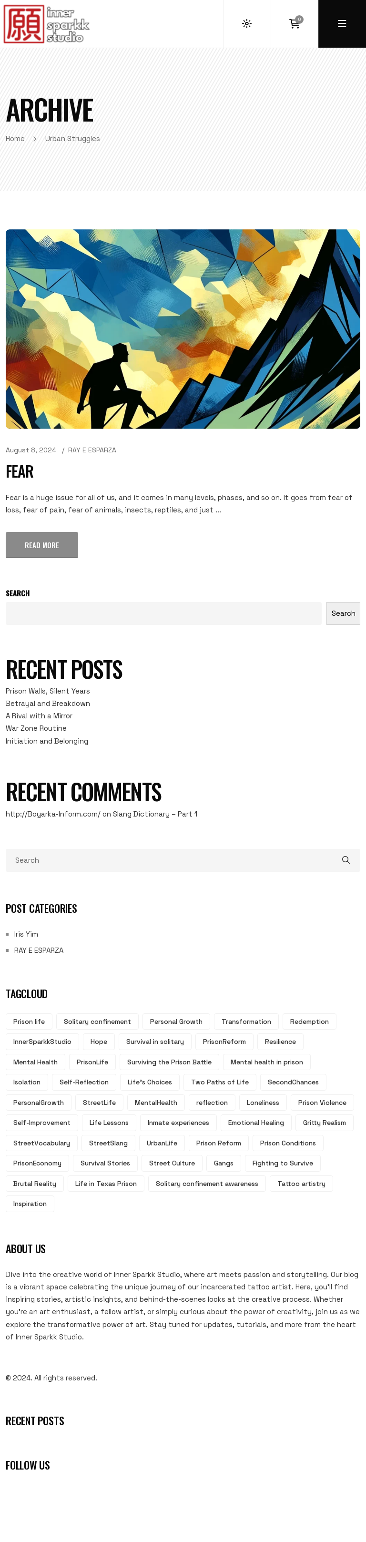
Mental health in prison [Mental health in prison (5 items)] (267, 1062)
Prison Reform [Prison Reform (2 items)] (218, 1143)
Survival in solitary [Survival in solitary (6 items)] (155, 1041)
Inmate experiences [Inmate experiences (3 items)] (178, 1122)
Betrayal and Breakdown (48, 703)
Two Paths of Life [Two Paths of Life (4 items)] (220, 1082)
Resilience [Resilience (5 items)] (280, 1041)
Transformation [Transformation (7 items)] (246, 1021)
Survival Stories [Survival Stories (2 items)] (105, 1163)
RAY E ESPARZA (92, 450)
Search (18, 593)
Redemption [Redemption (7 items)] (309, 1021)
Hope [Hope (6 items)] (99, 1041)
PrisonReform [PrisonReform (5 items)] (224, 1041)
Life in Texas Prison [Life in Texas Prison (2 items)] (106, 1183)
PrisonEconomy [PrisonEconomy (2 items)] (37, 1163)
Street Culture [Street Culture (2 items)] (172, 1163)
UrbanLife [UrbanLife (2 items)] (162, 1143)
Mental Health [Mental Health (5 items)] (35, 1062)
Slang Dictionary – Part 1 (155, 813)
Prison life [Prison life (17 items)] (29, 1021)
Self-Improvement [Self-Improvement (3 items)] (42, 1122)
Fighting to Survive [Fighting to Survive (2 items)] (283, 1163)
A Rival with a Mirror (39, 715)
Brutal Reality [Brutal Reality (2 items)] (34, 1183)
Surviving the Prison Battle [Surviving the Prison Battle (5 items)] (169, 1062)
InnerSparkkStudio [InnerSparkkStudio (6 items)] (42, 1041)
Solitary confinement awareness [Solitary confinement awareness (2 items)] (207, 1183)
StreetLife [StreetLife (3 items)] (99, 1102)
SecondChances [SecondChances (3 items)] (293, 1082)
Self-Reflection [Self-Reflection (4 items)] (84, 1082)
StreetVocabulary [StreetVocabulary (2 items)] (41, 1143)
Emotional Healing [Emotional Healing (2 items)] (256, 1122)
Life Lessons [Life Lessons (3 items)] (109, 1122)
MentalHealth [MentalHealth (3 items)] (156, 1102)
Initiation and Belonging (47, 740)
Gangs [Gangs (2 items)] (224, 1163)
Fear (19, 471)
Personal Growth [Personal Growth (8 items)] (176, 1021)
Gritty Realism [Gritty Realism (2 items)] (324, 1122)
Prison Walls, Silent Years (48, 690)
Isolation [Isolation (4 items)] (27, 1082)
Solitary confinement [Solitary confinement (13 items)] (97, 1021)
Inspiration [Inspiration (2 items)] (30, 1203)
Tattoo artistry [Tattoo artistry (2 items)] (301, 1183)
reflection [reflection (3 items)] (212, 1102)
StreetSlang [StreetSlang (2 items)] (108, 1143)
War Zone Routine (36, 728)
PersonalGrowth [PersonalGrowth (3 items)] (38, 1102)
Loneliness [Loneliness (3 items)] (263, 1102)
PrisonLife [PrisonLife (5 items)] (92, 1062)
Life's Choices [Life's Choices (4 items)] (150, 1082)
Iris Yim (26, 934)
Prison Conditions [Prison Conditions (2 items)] (288, 1143)
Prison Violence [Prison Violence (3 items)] (322, 1102)
